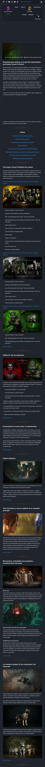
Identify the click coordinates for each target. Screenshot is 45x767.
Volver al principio (7, 346)
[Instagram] (12, 2)
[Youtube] (9, 2)
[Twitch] (4, 2)
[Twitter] (6, 2)
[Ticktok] (18, 2)
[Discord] (15, 2)
